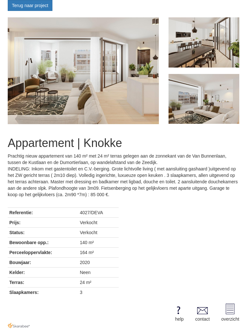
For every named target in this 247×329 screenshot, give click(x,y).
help (178, 313)
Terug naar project (30, 5)
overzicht (230, 313)
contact (202, 313)
